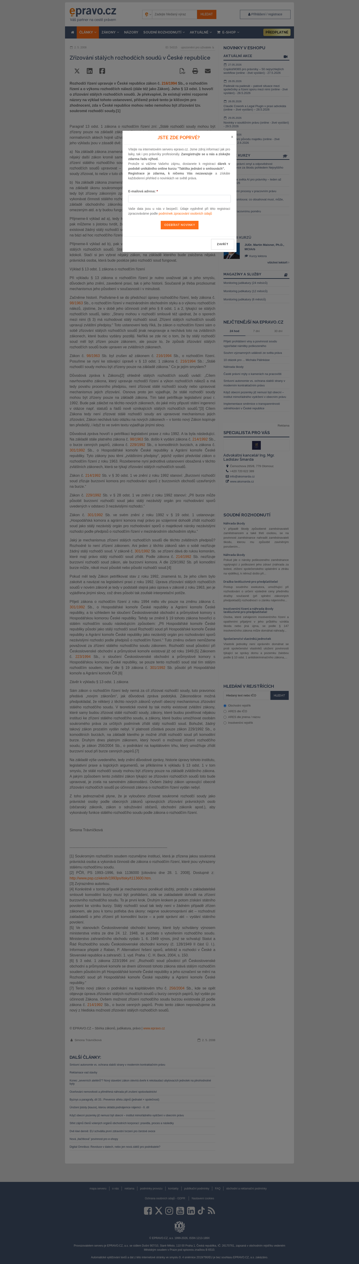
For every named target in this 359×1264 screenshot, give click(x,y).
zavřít (222, 244)
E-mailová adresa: (143, 191)
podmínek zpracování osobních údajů (185, 213)
